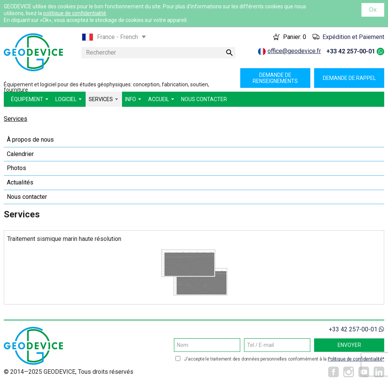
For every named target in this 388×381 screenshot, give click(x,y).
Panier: (294, 37)
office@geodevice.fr (294, 51)
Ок (373, 9)
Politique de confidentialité (355, 359)
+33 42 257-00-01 (350, 51)
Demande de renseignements (275, 78)
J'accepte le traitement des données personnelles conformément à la (284, 359)
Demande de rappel (349, 78)
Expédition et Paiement (353, 37)
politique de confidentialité (74, 13)
